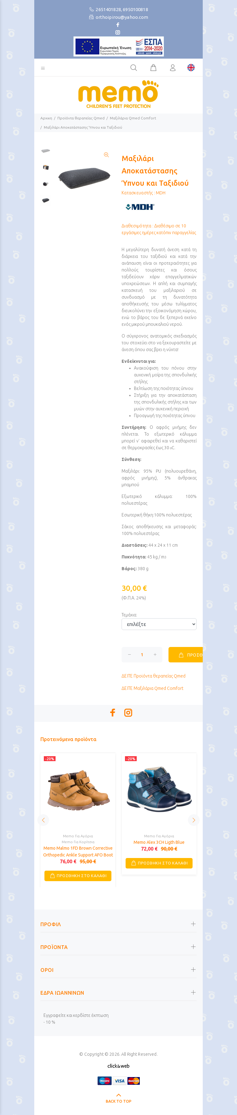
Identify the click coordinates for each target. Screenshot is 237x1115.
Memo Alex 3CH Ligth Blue (159, 842)
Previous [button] (43, 820)
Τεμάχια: (129, 614)
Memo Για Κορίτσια (78, 842)
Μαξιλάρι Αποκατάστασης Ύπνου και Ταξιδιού (83, 127)
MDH (160, 192)
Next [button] (194, 820)
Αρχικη (46, 118)
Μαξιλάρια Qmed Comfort (133, 118)
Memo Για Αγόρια (78, 836)
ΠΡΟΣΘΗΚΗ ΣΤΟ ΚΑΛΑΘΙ (81, 875)
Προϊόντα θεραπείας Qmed (81, 118)
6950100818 (135, 9)
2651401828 (108, 9)
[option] (45, 153)
